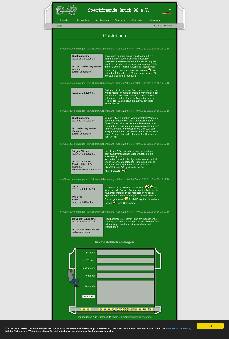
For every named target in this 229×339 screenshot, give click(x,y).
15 (158, 48)
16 (161, 48)
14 (155, 48)
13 (151, 48)
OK (210, 326)
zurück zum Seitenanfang (100, 48)
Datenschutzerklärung (178, 328)
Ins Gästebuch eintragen (72, 48)
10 (141, 48)
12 (148, 48)
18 (168, 48)
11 (145, 48)
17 (165, 48)
